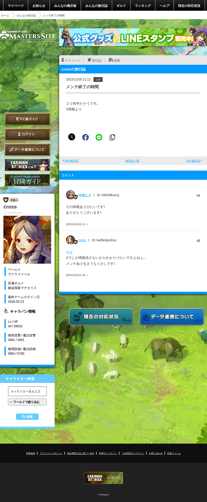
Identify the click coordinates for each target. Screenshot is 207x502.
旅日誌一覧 (132, 161)
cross (82, 240)
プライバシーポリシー (51, 453)
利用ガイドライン (108, 453)
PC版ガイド (27, 119)
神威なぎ (84, 194)
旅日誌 (97, 60)
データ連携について (27, 149)
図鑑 (117, 60)
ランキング (143, 5)
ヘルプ (164, 5)
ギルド (121, 5)
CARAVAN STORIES (103, 478)
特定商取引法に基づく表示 (80, 453)
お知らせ (39, 5)
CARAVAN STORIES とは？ (27, 165)
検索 (29, 416)
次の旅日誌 (193, 161)
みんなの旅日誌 (96, 5)
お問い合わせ (156, 453)
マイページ (16, 5)
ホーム (5, 15)
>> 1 (69, 251)
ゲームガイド (27, 180)
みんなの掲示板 (65, 5)
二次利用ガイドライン (133, 453)
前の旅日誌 (71, 161)
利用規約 (30, 453)
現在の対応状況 (189, 5)
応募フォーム (174, 453)
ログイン (27, 134)
